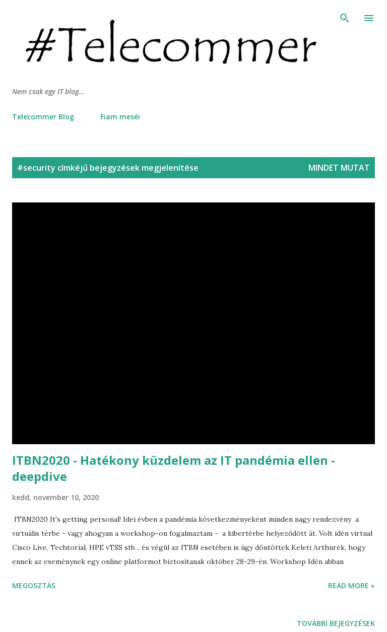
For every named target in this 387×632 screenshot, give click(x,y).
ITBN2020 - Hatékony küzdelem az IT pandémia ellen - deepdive (173, 468)
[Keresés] (345, 18)
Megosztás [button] (33, 585)
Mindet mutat (339, 167)
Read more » (351, 585)
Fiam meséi (120, 116)
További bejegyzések (336, 623)
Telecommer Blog (43, 116)
